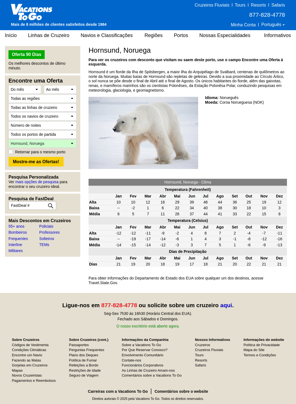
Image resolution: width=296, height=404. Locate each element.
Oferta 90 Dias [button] (26, 54)
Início (11, 35)
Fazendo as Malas (26, 360)
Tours (240, 5)
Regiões (153, 35)
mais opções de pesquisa (37, 182)
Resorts (258, 5)
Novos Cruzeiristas (27, 375)
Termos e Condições (259, 355)
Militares (15, 250)
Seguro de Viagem (83, 375)
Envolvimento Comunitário (142, 355)
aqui (226, 305)
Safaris (278, 5)
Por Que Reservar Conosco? (144, 350)
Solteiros (46, 238)
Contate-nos (131, 360)
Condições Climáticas (29, 350)
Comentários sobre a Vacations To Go (151, 375)
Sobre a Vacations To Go (141, 345)
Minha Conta (243, 24)
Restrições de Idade (85, 370)
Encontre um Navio (27, 355)
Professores (49, 232)
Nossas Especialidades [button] (224, 35)
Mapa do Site (253, 350)
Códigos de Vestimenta (30, 345)
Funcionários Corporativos (142, 365)
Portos (181, 35)
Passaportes (79, 345)
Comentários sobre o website (181, 391)
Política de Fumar (83, 360)
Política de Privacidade (261, 345)
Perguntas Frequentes (86, 350)
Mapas (17, 370)
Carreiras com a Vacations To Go (118, 391)
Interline (15, 244)
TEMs (44, 244)
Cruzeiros (202, 345)
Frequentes (18, 238)
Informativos (277, 35)
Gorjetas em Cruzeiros (29, 365)
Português (272, 24)
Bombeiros (17, 232)
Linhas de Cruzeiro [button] (48, 35)
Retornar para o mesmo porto (40, 152)
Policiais (46, 226)
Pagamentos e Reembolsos (34, 380)
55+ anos (16, 226)
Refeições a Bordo (83, 365)
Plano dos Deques (83, 355)
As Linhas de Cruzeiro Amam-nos (148, 370)
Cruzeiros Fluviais (212, 5)
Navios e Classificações (107, 35)
